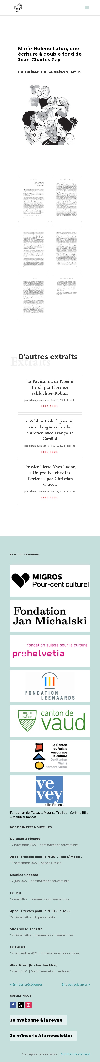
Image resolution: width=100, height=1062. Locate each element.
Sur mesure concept (75, 1054)
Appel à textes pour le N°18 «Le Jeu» (40, 911)
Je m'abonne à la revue (36, 1020)
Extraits (71, 400)
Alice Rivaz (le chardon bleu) (34, 965)
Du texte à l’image (25, 839)
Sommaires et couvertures (59, 845)
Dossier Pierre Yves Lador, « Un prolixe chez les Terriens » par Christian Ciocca (50, 475)
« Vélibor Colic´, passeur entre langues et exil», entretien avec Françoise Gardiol (50, 430)
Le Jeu (15, 893)
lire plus (49, 406)
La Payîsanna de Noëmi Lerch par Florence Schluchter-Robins (49, 387)
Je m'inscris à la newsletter (41, 1035)
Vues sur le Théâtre (26, 929)
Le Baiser (17, 947)
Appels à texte (51, 863)
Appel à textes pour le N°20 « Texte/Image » (46, 857)
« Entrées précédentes (26, 984)
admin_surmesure (39, 400)
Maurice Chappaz (24, 875)
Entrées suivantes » (76, 984)
